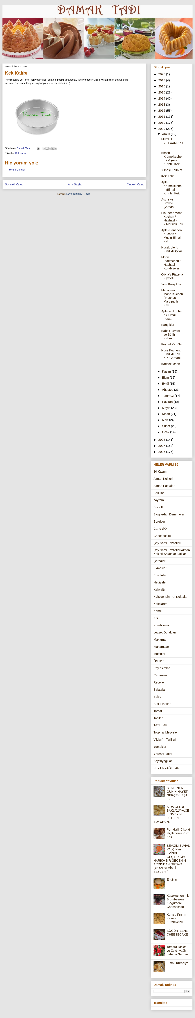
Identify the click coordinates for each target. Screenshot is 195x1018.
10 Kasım (160, 471)
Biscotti (158, 507)
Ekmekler (160, 568)
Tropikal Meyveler (166, 732)
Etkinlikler (160, 575)
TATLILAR (160, 725)
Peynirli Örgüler (172, 344)
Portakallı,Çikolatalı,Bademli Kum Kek (178, 833)
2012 (162, 110)
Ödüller (158, 661)
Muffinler (159, 654)
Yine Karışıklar (171, 284)
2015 (162, 92)
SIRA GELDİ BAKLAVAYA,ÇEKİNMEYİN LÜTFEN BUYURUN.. (171, 814)
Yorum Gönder (17, 169)
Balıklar (159, 493)
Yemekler (160, 746)
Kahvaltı (159, 589)
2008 (162, 439)
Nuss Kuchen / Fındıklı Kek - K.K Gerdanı (171, 354)
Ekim (166, 377)
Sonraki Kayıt (14, 184)
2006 (162, 451)
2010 (162, 122)
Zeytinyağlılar (163, 761)
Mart (165, 420)
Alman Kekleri (163, 478)
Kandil (158, 611)
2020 (162, 74)
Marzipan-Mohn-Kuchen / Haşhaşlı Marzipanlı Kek (172, 298)
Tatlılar (158, 718)
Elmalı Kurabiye (177, 963)
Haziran (167, 401)
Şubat (166, 426)
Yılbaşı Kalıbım (171, 170)
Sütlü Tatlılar (162, 704)
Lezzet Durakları (165, 632)
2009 (162, 128)
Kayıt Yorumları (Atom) (78, 193)
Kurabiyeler (161, 625)
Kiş (156, 618)
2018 (162, 80)
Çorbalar (159, 561)
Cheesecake (162, 535)
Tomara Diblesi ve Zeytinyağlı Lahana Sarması (178, 950)
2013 (162, 104)
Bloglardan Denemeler (169, 514)
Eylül (166, 383)
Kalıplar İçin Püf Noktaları (171, 596)
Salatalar (160, 689)
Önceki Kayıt (135, 184)
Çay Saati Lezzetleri (167, 543)
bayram (159, 500)
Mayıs (166, 408)
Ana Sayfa (75, 184)
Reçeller (159, 682)
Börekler (159, 521)
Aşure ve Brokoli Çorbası (167, 203)
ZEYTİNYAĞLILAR (166, 768)
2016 (162, 86)
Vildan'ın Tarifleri (165, 739)
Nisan (166, 414)
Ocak (166, 432)
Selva (157, 696)
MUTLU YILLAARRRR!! (172, 143)
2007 (162, 445)
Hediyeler (160, 582)
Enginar (172, 879)
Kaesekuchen (170, 364)
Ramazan (160, 675)
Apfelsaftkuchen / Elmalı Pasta (171, 315)
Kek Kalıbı (168, 176)
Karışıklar (167, 324)
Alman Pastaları (164, 485)
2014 (162, 98)
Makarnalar (161, 646)
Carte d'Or (161, 528)
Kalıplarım (20, 153)
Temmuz (168, 395)
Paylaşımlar (162, 668)
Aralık (166, 134)
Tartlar (158, 711)
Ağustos (168, 389)
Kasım (167, 371)
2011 (162, 116)
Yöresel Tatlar (163, 754)
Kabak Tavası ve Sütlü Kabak (170, 334)
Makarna (160, 639)
